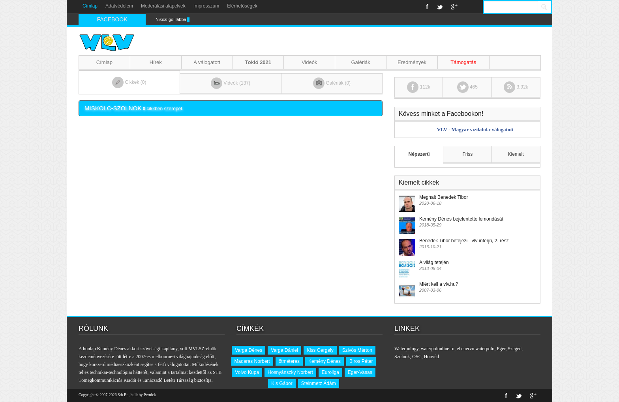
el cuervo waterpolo (475, 348)
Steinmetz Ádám (318, 383)
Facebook (427, 6)
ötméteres (289, 361)
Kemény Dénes (324, 361)
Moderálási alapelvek (163, 6)
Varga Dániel (284, 350)
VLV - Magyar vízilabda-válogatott (475, 129)
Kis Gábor (281, 383)
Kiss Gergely (320, 350)
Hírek (156, 62)
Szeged (514, 348)
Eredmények (412, 62)
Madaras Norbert (252, 361)
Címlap (90, 6)
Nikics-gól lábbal (171, 19)
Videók (309, 62)
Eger (501, 348)
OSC (416, 356)
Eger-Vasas (360, 372)
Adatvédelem (119, 6)
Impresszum (206, 6)
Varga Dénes (248, 350)
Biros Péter (361, 361)
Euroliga (330, 372)
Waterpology (406, 348)
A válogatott (206, 62)
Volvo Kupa (247, 372)
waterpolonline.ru (437, 348)
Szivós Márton (357, 350)
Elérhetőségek (242, 6)
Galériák (360, 62)
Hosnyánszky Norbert (290, 372)
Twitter (440, 6)
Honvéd (431, 356)
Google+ (454, 6)
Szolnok (402, 356)
